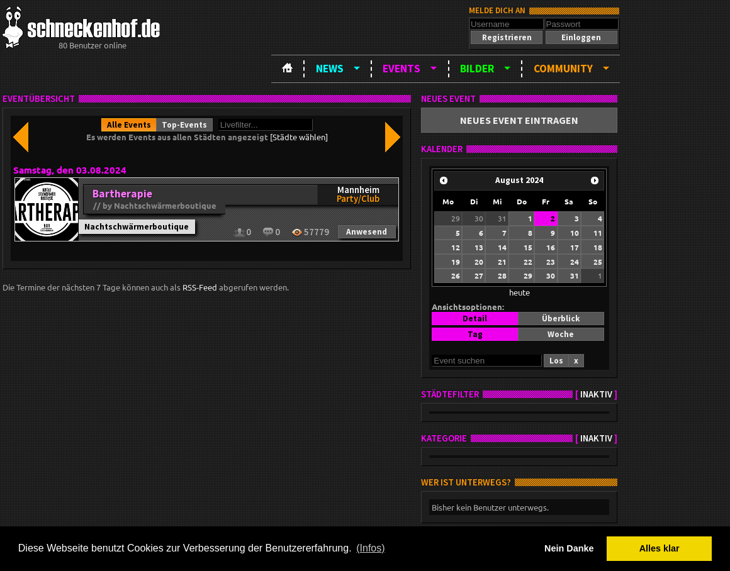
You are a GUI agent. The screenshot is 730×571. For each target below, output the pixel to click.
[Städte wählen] (299, 136)
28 (502, 275)
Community (563, 68)
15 (528, 247)
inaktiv (596, 394)
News (330, 68)
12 (455, 247)
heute (519, 292)
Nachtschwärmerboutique (136, 226)
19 (455, 262)
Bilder (477, 68)
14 (502, 247)
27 (478, 275)
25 (597, 262)
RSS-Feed (199, 287)
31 (502, 218)
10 (574, 233)
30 (478, 218)
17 (574, 247)
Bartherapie (122, 194)
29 (455, 218)
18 (597, 247)
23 (550, 262)
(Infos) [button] (370, 548)
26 (455, 275)
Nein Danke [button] (568, 548)
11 (597, 233)
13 (478, 247)
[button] (506, 37)
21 (502, 262)
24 (574, 262)
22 (528, 262)
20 (478, 262)
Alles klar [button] (659, 548)
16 (550, 247)
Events (401, 68)
